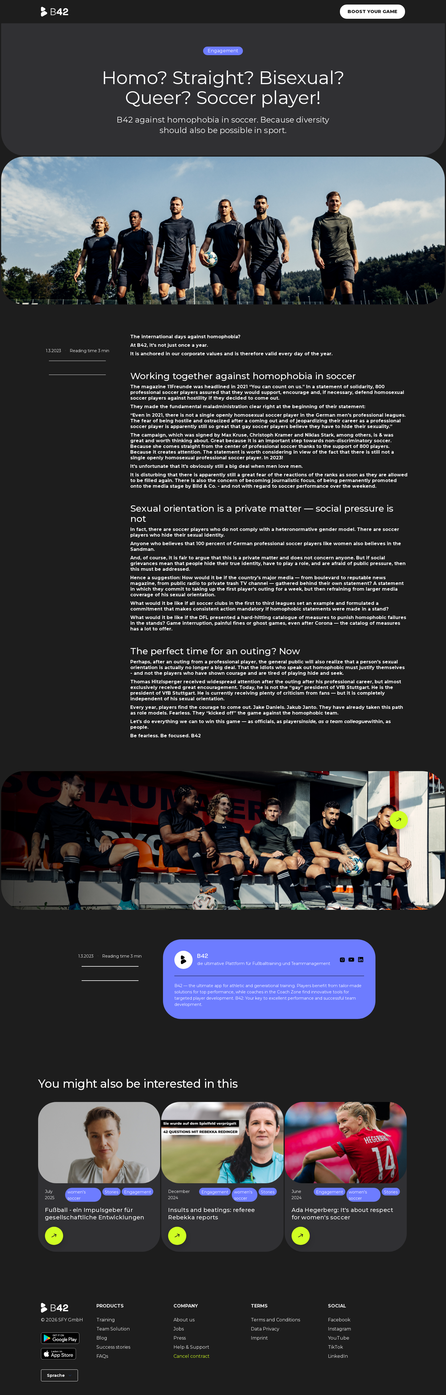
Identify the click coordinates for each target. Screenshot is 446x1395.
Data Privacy (265, 1329)
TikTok (335, 1347)
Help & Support (191, 1347)
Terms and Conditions (275, 1320)
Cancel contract (192, 1356)
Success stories (113, 1347)
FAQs (102, 1356)
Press (180, 1338)
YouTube (338, 1338)
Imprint (259, 1338)
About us (184, 1320)
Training (105, 1320)
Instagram (339, 1329)
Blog (101, 1338)
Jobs (179, 1329)
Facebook (339, 1320)
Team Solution (113, 1329)
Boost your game (372, 11)
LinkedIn (338, 1356)
